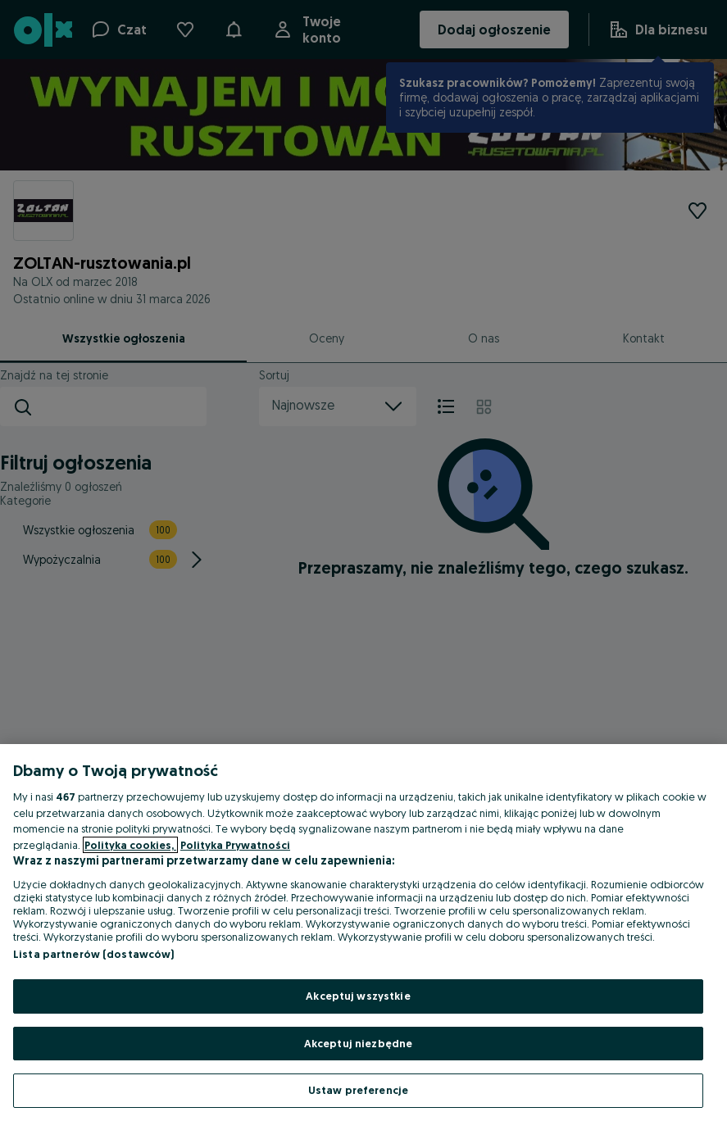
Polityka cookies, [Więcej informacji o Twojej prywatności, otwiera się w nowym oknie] (130, 844)
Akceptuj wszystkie (358, 995)
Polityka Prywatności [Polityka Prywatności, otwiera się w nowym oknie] (235, 844)
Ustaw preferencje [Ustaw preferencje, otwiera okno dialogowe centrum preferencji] (358, 1089)
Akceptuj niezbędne (358, 1043)
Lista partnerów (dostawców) (94, 953)
